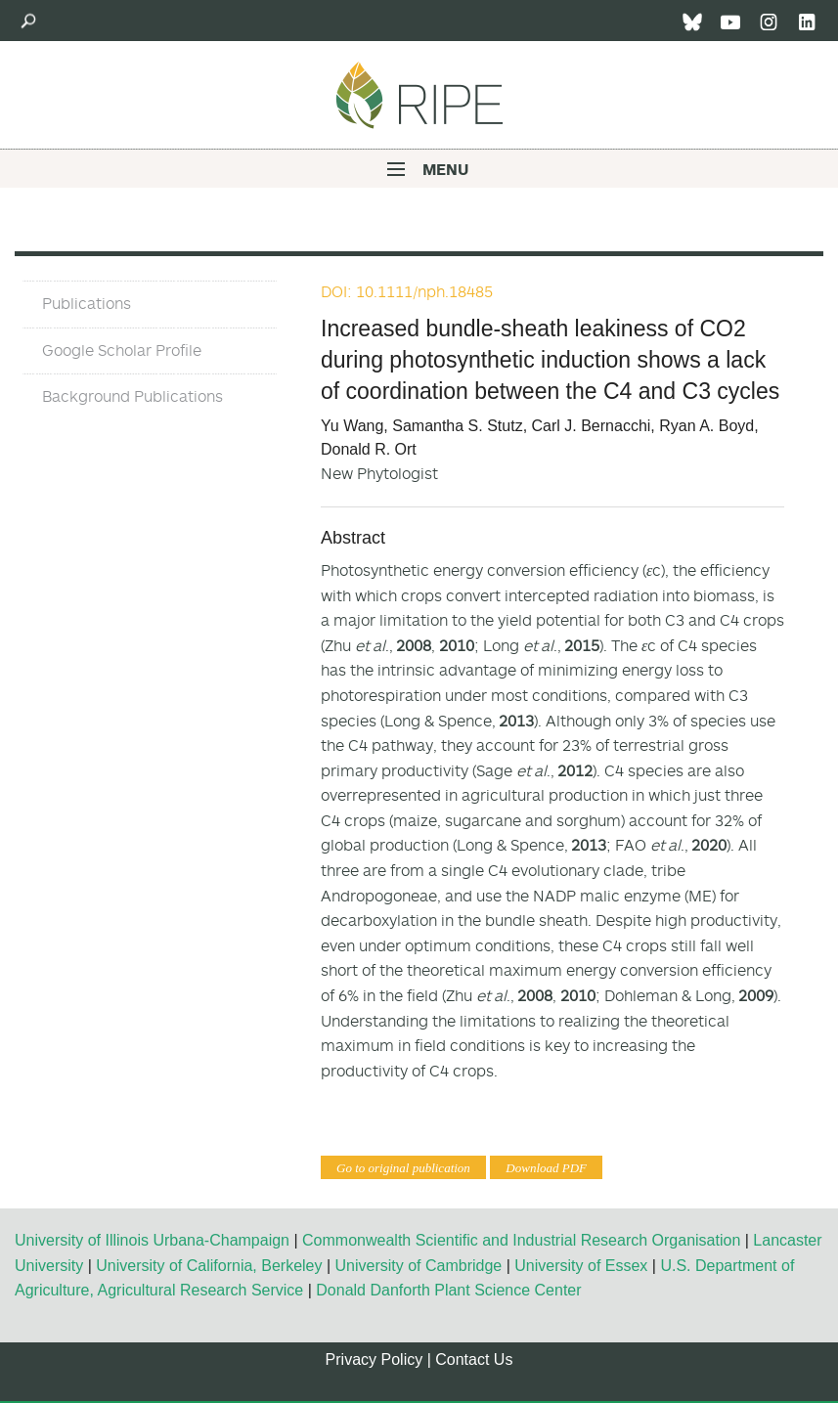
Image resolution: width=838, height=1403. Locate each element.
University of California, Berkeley (209, 1265)
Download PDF (546, 1168)
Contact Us (473, 1359)
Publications (86, 303)
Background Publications (132, 396)
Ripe (419, 95)
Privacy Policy (374, 1359)
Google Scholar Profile (121, 350)
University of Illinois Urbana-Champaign (152, 1240)
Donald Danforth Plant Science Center (448, 1290)
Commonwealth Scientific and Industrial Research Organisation (521, 1240)
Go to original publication (403, 1168)
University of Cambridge (419, 1265)
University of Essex (580, 1265)
